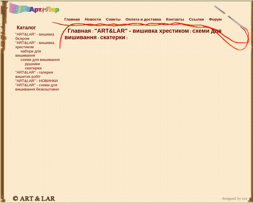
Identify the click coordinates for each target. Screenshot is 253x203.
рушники (32, 64)
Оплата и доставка (143, 19)
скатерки (112, 37)
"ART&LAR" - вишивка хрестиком (141, 31)
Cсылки (196, 19)
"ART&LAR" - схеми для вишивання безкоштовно (37, 87)
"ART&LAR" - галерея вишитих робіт (34, 74)
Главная (71, 19)
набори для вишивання (28, 53)
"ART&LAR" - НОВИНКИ (36, 81)
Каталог (26, 27)
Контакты (175, 19)
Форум (215, 19)
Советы (113, 19)
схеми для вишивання (40, 60)
